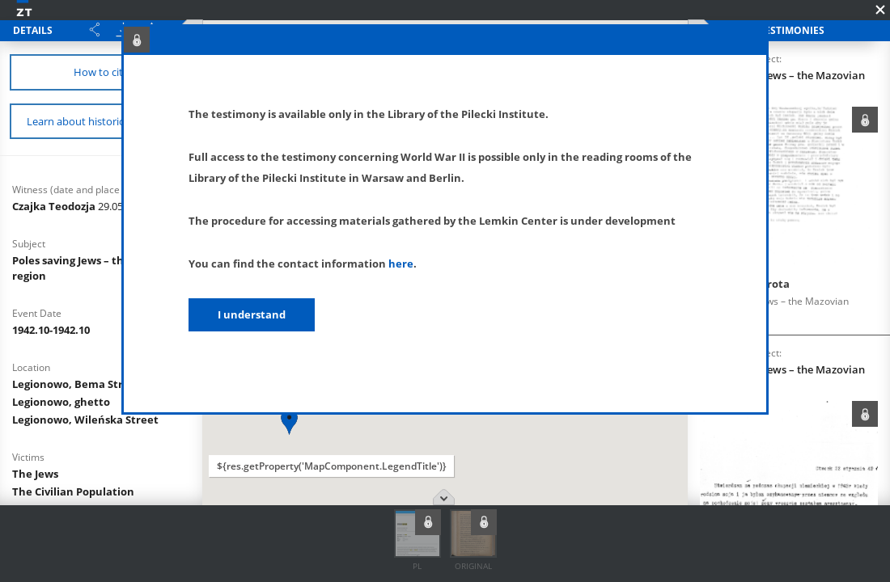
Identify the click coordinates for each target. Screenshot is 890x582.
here (400, 263)
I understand (252, 314)
